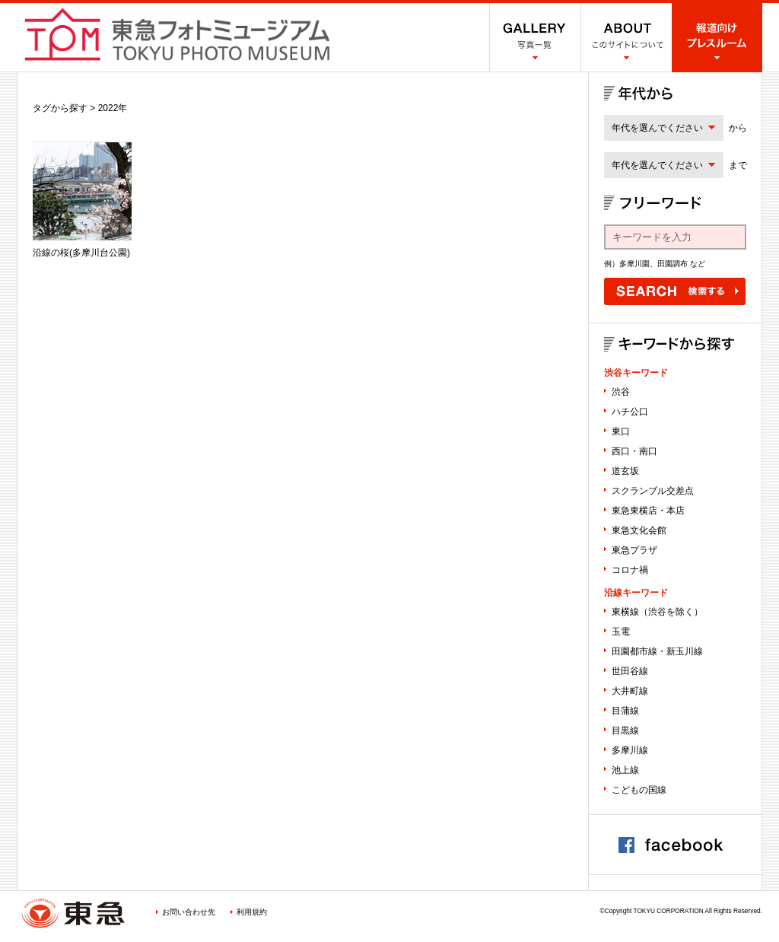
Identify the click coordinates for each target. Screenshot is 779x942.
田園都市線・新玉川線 (657, 651)
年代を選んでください (657, 128)
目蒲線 (625, 710)
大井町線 (630, 691)
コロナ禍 (630, 570)
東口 (621, 431)
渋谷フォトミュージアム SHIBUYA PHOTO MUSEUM (177, 34)
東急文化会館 (639, 530)
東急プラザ (634, 550)
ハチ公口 (630, 411)
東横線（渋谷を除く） (657, 611)
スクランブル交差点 (653, 490)
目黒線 (625, 730)
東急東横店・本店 (648, 510)
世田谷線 (630, 671)
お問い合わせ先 (188, 912)
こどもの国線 (639, 789)
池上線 (625, 770)
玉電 (621, 631)
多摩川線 (630, 750)
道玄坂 (625, 471)
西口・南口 (634, 451)
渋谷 (621, 392)
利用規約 (252, 912)
